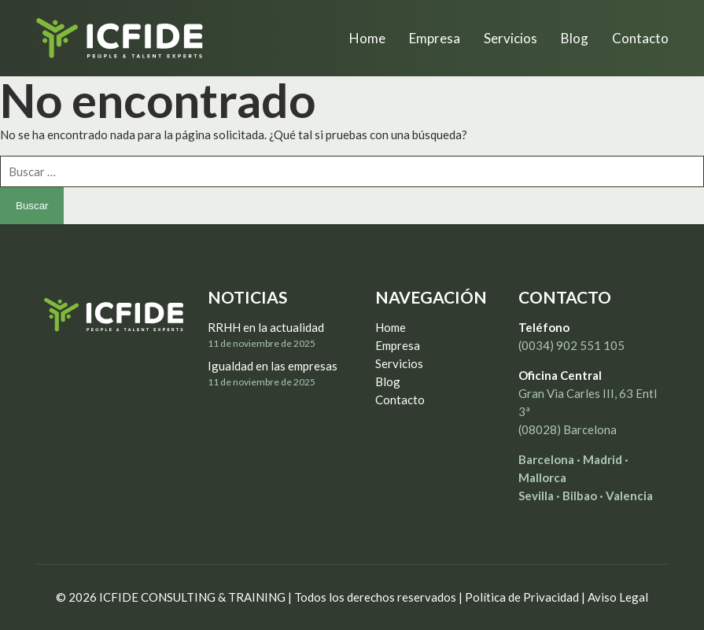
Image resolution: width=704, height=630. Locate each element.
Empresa (397, 345)
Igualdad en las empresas (272, 366)
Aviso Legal (618, 597)
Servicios (399, 363)
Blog (387, 381)
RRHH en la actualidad (266, 327)
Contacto (400, 399)
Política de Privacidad (522, 597)
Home (390, 327)
